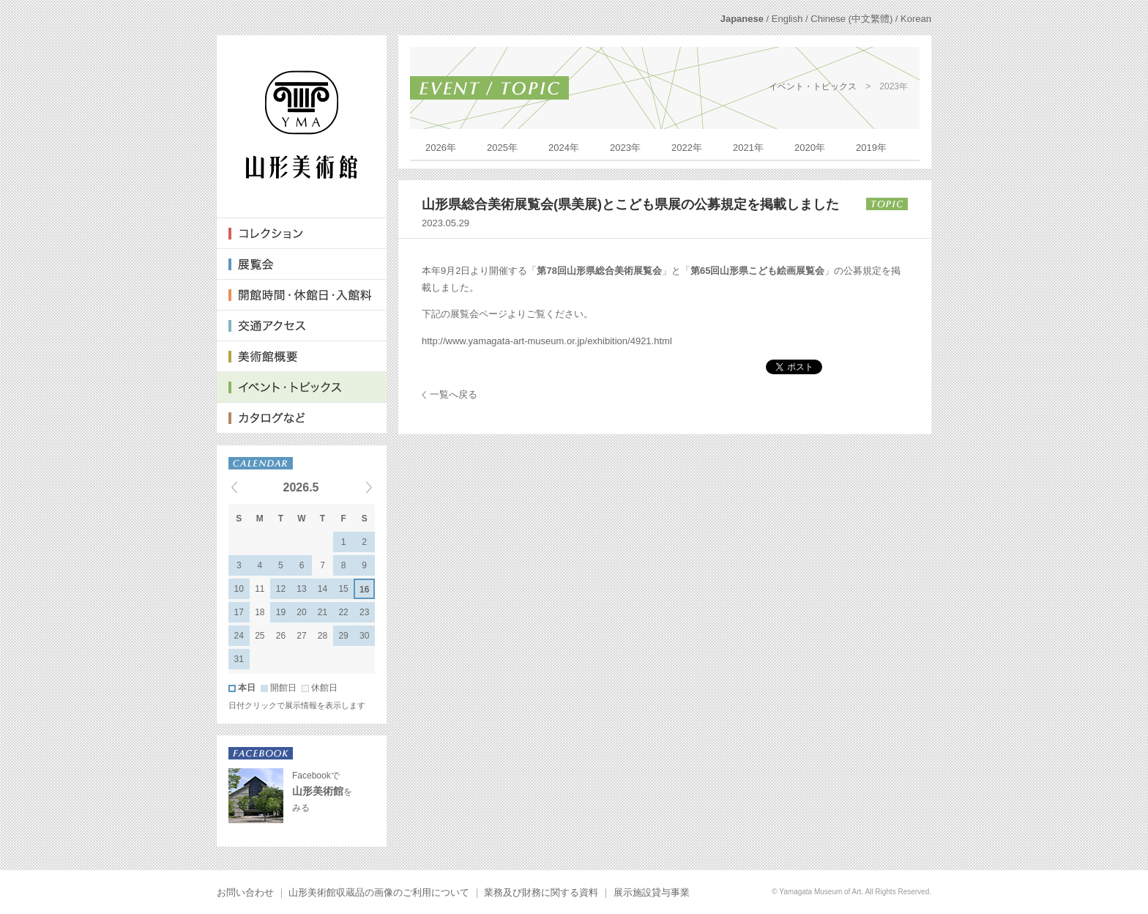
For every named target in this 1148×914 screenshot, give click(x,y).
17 (239, 612)
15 (343, 589)
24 (239, 636)
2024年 (563, 147)
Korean (916, 18)
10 (239, 589)
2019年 (871, 147)
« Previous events (252, 487)
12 (281, 589)
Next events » (351, 487)
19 (281, 612)
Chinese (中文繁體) (851, 18)
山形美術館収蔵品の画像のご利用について (378, 892)
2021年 (748, 147)
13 (301, 589)
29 (343, 636)
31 (239, 659)
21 (322, 612)
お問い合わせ (245, 892)
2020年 (809, 147)
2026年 (440, 147)
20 (301, 612)
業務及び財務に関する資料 (541, 892)
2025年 (502, 147)
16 (364, 589)
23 (364, 612)
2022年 (686, 147)
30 (364, 636)
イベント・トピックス (813, 86)
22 (343, 612)
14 (322, 589)
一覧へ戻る (453, 394)
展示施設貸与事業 (652, 892)
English (787, 18)
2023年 (625, 147)
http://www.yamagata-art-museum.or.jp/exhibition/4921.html (547, 340)
